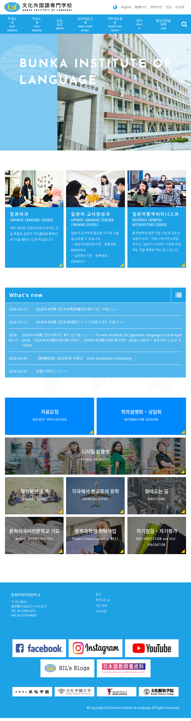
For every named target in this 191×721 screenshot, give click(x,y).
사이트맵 (101, 611)
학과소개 (12, 24)
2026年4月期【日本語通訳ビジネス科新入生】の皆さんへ (90, 329)
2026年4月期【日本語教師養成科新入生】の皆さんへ (89, 324)
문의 (139, 24)
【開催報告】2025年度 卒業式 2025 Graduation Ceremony (91, 342)
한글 (169, 7)
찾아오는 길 (103, 600)
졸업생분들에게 (163, 24)
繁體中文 (141, 7)
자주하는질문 (115, 24)
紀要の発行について (79, 347)
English (126, 7)
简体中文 (156, 7)
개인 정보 (101, 606)
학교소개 (36, 24)
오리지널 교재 (85, 24)
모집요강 (60, 24)
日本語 (179, 7)
